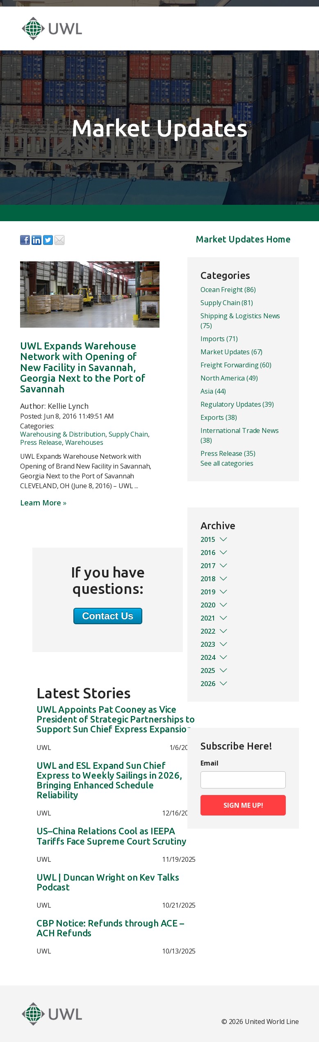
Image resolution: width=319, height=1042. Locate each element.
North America (229, 378)
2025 (214, 670)
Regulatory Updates (237, 404)
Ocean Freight (228, 289)
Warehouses (84, 442)
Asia (213, 391)
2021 (214, 618)
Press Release (41, 442)
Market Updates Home (243, 239)
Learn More (40, 502)
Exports (219, 417)
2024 (214, 657)
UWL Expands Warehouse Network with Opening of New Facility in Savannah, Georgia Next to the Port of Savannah (82, 367)
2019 (214, 592)
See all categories (227, 463)
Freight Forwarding (236, 364)
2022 (214, 631)
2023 (214, 644)
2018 (214, 579)
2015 (214, 539)
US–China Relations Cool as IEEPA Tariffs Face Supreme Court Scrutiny (111, 836)
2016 (214, 552)
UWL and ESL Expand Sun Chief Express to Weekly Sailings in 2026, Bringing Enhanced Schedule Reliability (109, 780)
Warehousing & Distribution (62, 434)
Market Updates (231, 351)
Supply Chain (128, 434)
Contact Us (107, 615)
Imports (219, 338)
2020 (214, 605)
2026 (214, 684)
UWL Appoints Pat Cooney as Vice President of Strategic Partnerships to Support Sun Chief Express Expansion (115, 719)
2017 (214, 566)
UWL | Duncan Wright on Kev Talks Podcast (107, 882)
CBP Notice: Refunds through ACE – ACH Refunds (110, 928)
